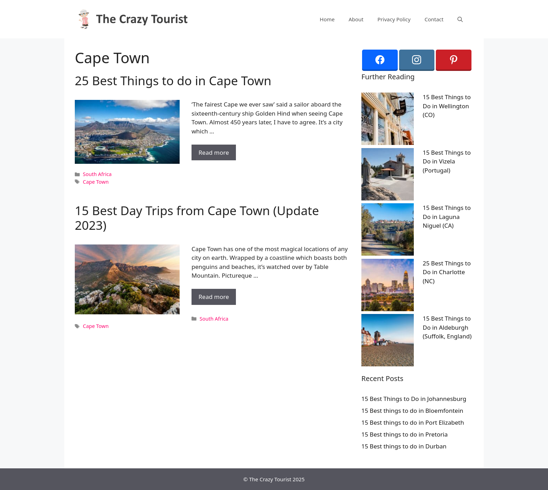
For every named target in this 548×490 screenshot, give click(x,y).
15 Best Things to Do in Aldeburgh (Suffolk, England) (447, 327)
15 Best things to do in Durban (404, 446)
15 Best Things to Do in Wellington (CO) (447, 106)
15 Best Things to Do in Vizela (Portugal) (447, 161)
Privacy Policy (394, 19)
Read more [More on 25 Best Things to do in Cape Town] (214, 152)
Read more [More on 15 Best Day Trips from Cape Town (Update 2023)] (214, 297)
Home (327, 19)
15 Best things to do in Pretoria (404, 434)
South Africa (97, 174)
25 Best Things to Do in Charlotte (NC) (447, 272)
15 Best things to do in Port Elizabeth (412, 422)
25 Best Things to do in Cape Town (173, 80)
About (355, 19)
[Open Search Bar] (460, 19)
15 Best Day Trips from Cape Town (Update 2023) (197, 217)
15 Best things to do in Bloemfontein (412, 411)
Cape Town (96, 181)
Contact (434, 19)
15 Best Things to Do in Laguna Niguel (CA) (447, 216)
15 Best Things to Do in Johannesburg (413, 399)
